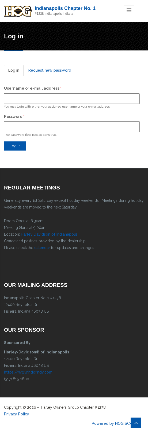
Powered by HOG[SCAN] (114, 423)
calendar (42, 248)
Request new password (49, 70)
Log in (16, 72)
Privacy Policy (16, 414)
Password (14, 116)
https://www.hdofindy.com (28, 372)
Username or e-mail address (33, 88)
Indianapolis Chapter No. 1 (65, 8)
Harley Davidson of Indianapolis (49, 234)
